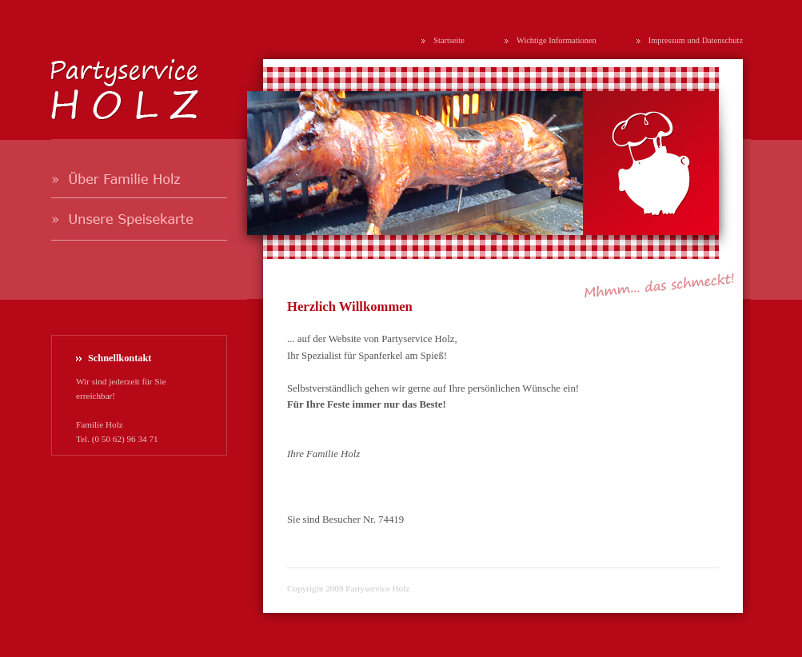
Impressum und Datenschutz (695, 40)
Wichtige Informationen (557, 40)
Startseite (449, 40)
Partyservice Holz (377, 588)
